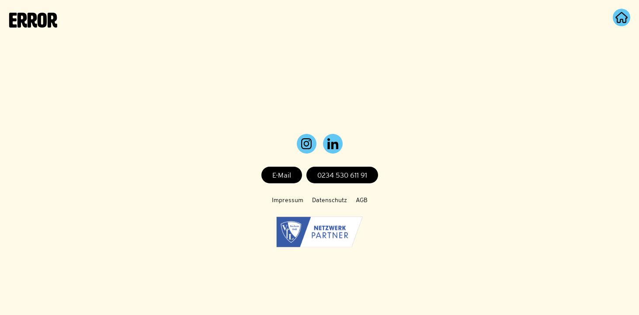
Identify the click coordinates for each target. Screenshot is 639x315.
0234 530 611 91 (342, 175)
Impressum (287, 199)
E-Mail (281, 175)
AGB (362, 199)
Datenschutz (329, 199)
